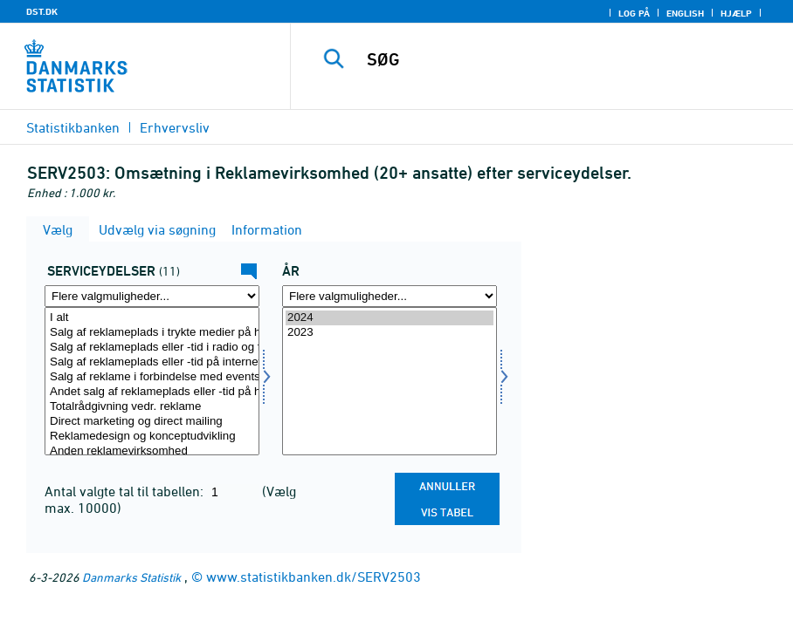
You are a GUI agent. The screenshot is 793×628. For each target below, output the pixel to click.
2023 (389, 332)
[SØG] (558, 59)
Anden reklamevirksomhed (152, 451)
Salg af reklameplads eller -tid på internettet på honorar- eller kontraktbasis (152, 362)
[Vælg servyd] (152, 381)
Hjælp (736, 13)
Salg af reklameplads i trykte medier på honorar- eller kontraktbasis (152, 332)
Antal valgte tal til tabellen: (126, 491)
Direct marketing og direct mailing (152, 421)
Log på (634, 13)
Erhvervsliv (175, 127)
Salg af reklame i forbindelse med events (152, 377)
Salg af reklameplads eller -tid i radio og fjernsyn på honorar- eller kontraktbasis (152, 347)
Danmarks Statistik (131, 577)
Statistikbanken (73, 127)
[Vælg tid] (389, 381)
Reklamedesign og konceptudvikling (152, 436)
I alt (152, 318)
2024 (389, 318)
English (685, 13)
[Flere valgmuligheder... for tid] (389, 296)
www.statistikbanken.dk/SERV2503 (313, 576)
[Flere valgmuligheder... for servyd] (152, 296)
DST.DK (42, 11)
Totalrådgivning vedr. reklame (152, 406)
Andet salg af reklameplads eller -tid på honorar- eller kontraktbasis (152, 392)
